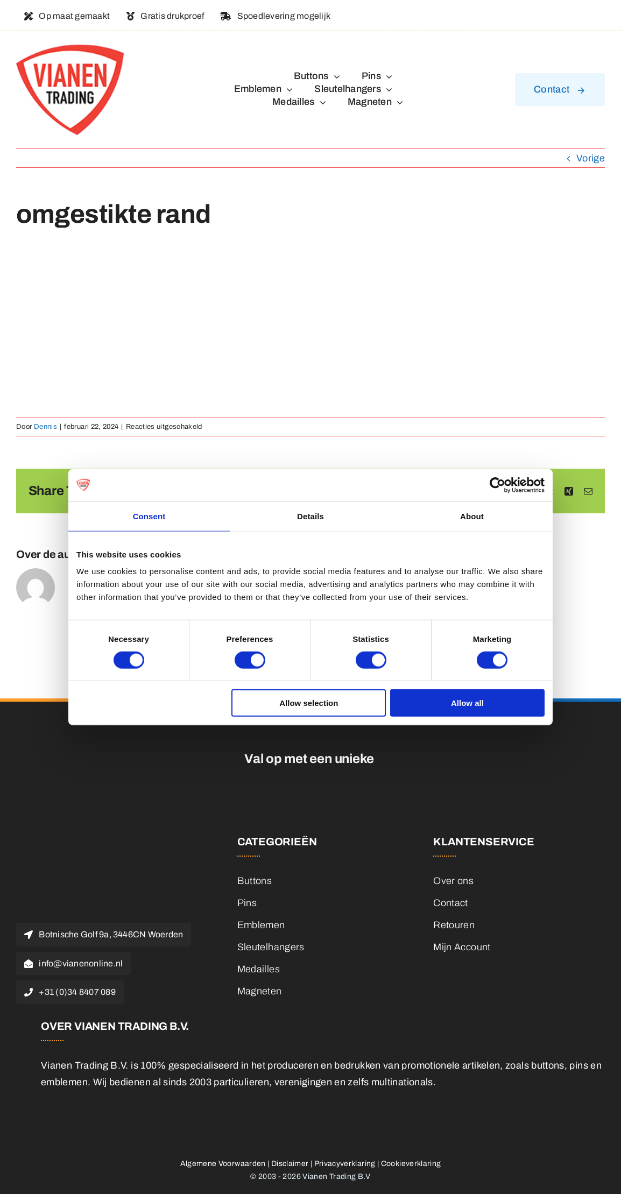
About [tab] (472, 515)
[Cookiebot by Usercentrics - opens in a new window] (497, 485)
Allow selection (308, 703)
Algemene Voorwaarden (223, 1164)
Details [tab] (310, 515)
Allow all (467, 703)
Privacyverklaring (345, 1164)
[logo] (70, 49)
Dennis (45, 426)
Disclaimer (290, 1164)
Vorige (590, 158)
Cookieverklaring (411, 1164)
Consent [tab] (149, 515)
